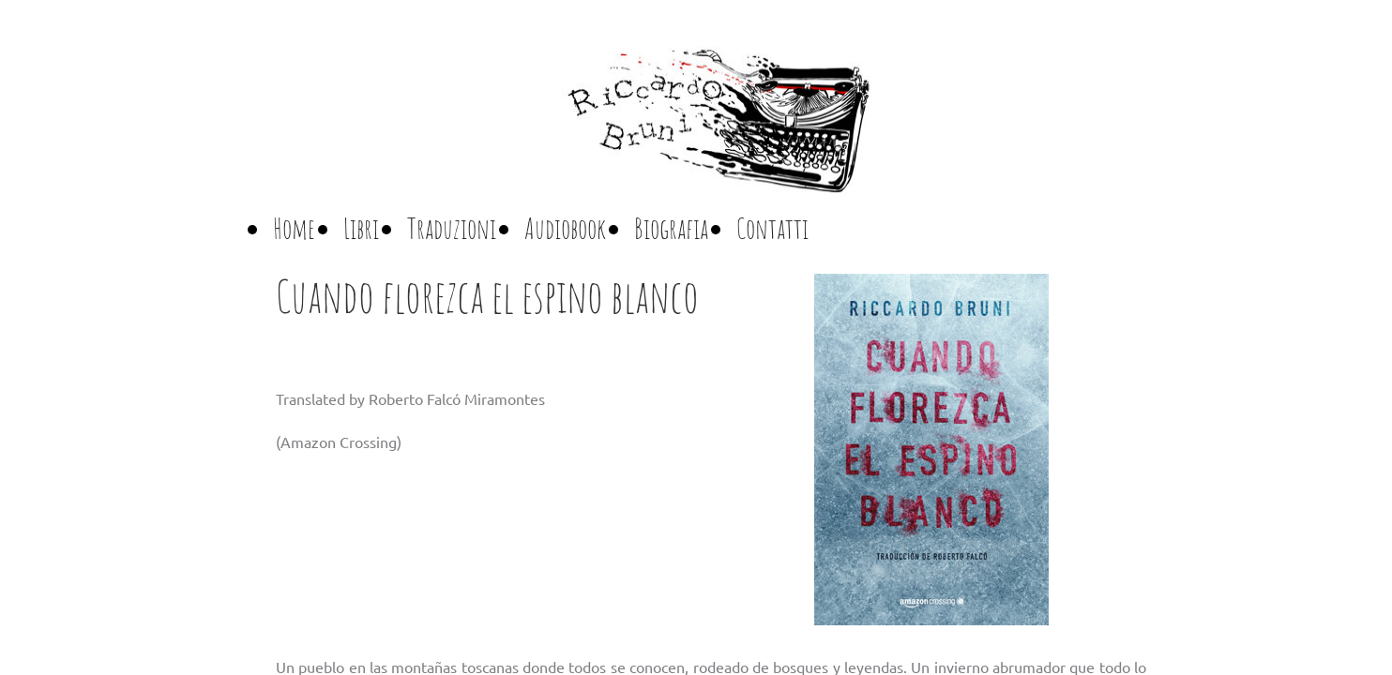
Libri (361, 228)
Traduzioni (451, 228)
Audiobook (565, 228)
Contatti (772, 228)
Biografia (671, 228)
